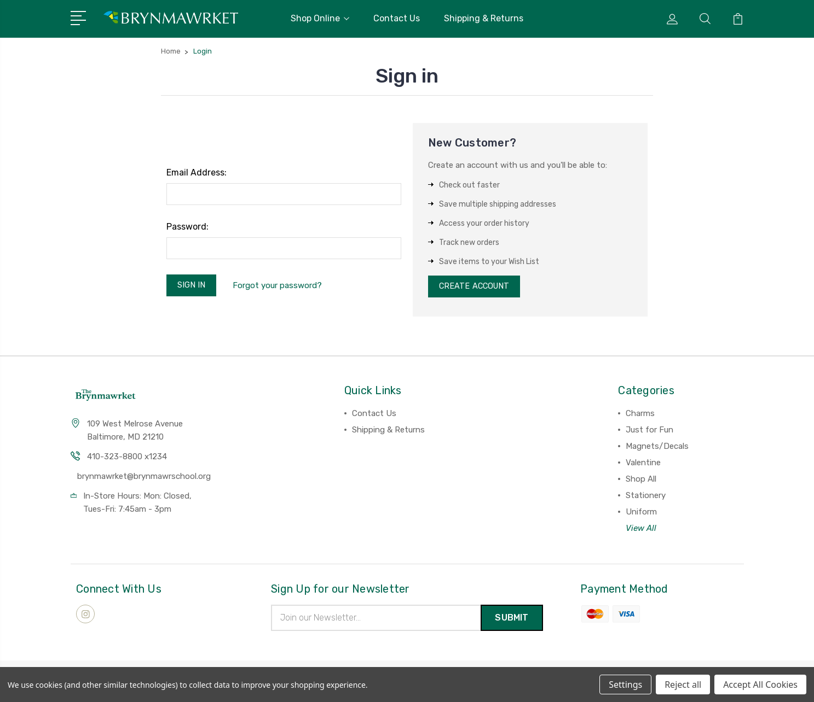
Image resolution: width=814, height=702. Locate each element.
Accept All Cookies (760, 684)
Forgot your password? (279, 286)
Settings (625, 684)
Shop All (641, 481)
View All (641, 530)
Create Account (476, 287)
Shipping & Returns (483, 18)
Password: (187, 226)
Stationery (646, 497)
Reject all (683, 684)
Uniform (641, 514)
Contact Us (396, 18)
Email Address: (196, 172)
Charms (640, 415)
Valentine (643, 465)
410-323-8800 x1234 (127, 459)
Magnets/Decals (657, 448)
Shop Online (320, 18)
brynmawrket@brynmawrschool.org (144, 478)
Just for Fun (649, 432)
